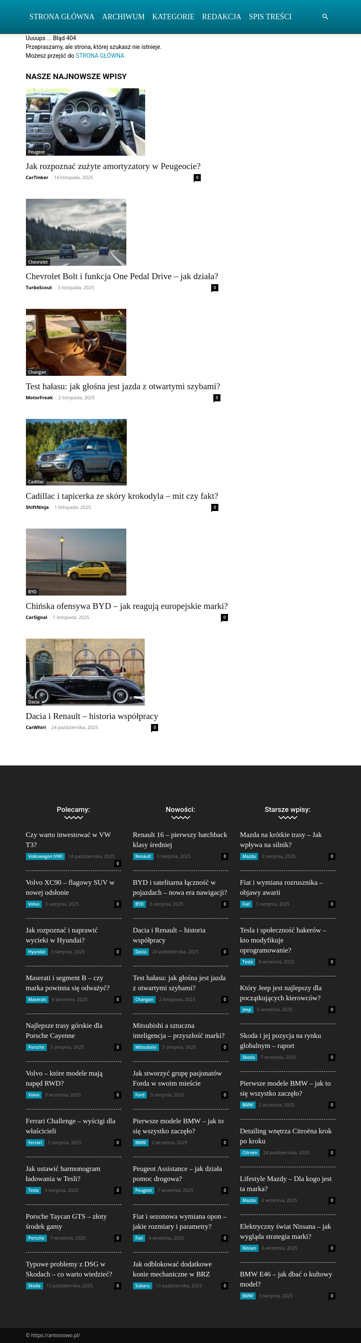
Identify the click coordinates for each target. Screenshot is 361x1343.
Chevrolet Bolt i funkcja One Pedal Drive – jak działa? (122, 276)
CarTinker (37, 177)
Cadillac (36, 482)
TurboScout (39, 287)
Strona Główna (62, 17)
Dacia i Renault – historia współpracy (92, 716)
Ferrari (35, 1142)
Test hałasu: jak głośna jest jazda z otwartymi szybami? (123, 386)
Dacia (34, 702)
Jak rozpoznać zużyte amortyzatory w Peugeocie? (113, 166)
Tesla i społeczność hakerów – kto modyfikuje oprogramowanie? (283, 940)
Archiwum (123, 17)
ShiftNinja (37, 507)
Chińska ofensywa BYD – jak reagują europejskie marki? (127, 606)
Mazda (249, 856)
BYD (32, 592)
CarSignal (37, 617)
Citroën (250, 1153)
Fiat (139, 1238)
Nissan (249, 1248)
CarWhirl (36, 727)
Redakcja (221, 17)
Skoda (34, 1286)
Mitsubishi (146, 1047)
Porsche (36, 1047)
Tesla (33, 1190)
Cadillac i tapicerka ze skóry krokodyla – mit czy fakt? (122, 496)
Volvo (34, 904)
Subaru (143, 1286)
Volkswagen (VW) (45, 856)
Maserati (37, 999)
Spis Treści (270, 17)
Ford (140, 1095)
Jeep (247, 1009)
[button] (325, 17)
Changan (37, 372)
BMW (141, 1142)
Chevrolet (38, 262)
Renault (143, 856)
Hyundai (36, 952)
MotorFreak (39, 397)
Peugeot (36, 152)
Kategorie (173, 17)
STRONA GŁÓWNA (100, 55)
